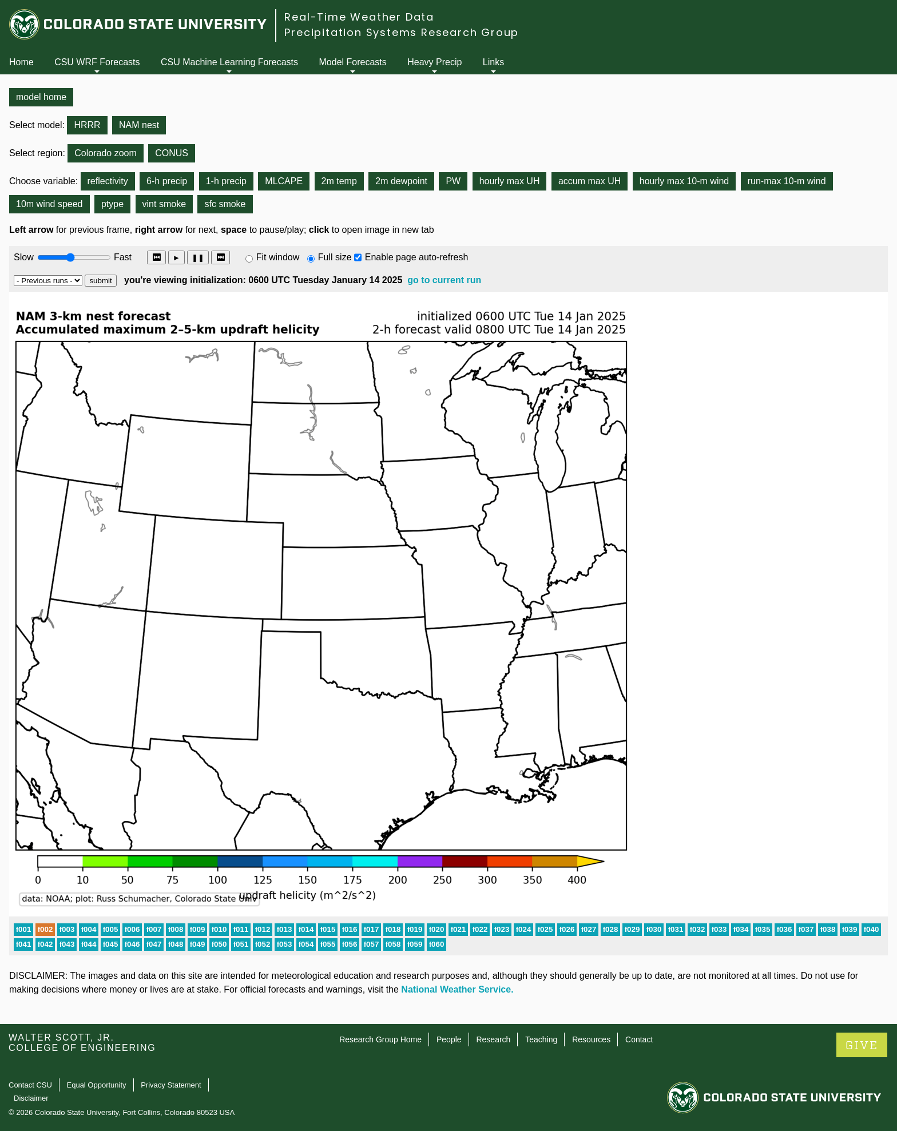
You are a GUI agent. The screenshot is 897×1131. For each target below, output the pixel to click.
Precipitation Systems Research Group (401, 32)
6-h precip (166, 181)
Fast (122, 257)
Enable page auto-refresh (417, 257)
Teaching (541, 1039)
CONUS (171, 153)
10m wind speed (49, 204)
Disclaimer (31, 1098)
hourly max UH (509, 181)
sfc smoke (224, 204)
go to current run (444, 280)
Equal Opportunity (96, 1085)
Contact (639, 1039)
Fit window (278, 257)
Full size (335, 257)
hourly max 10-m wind (684, 181)
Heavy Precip (434, 62)
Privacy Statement (171, 1085)
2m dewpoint (401, 181)
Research (493, 1039)
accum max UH (589, 181)
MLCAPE (284, 181)
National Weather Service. (457, 989)
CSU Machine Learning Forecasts (229, 62)
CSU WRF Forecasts (97, 62)
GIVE (862, 1045)
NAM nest (139, 125)
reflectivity (108, 181)
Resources (591, 1039)
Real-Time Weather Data (359, 17)
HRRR (87, 125)
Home (21, 62)
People (449, 1039)
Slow (24, 257)
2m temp (339, 181)
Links (493, 62)
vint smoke (164, 204)
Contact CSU (30, 1085)
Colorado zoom (105, 153)
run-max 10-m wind (787, 181)
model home (41, 97)
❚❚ (198, 257)
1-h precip (226, 181)
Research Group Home (380, 1039)
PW (453, 181)
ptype (112, 204)
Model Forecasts (353, 62)
